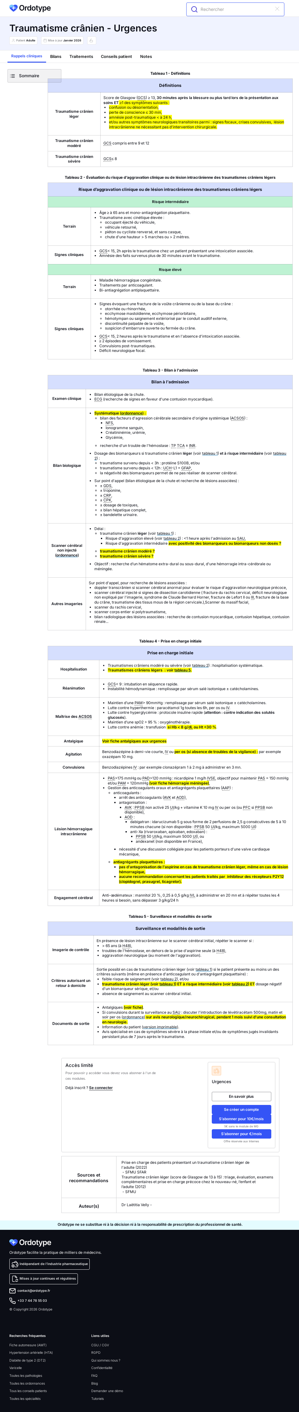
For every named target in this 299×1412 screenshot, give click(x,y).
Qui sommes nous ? (105, 1360)
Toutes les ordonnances (27, 1383)
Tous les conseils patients (28, 1391)
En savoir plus (241, 1096)
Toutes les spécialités (24, 1399)
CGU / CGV (100, 1345)
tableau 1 (210, 453)
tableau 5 (182, 670)
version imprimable (160, 1027)
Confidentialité (101, 1368)
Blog (94, 1383)
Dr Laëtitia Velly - (137, 1204)
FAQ (94, 1376)
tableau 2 (172, 538)
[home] (30, 8)
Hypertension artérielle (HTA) (31, 1353)
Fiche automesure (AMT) (28, 1345)
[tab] (26, 56)
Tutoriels (97, 1399)
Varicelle (15, 1368)
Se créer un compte (241, 1109)
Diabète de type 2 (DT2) (27, 1360)
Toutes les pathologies (25, 1376)
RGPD (96, 1353)
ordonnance (131, 413)
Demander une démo (107, 1391)
